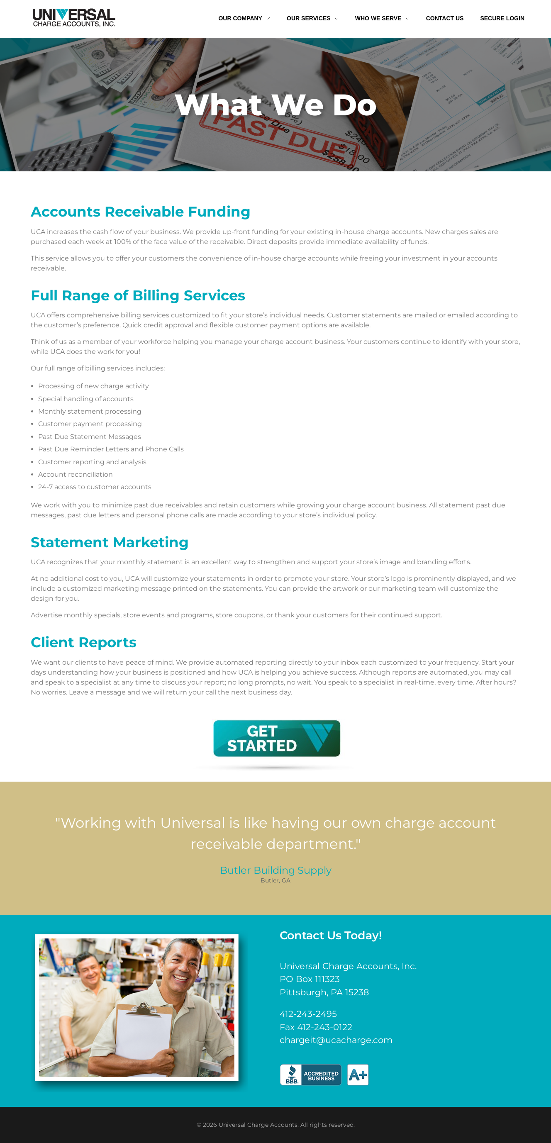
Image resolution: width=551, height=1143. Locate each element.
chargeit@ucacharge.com (336, 1040)
